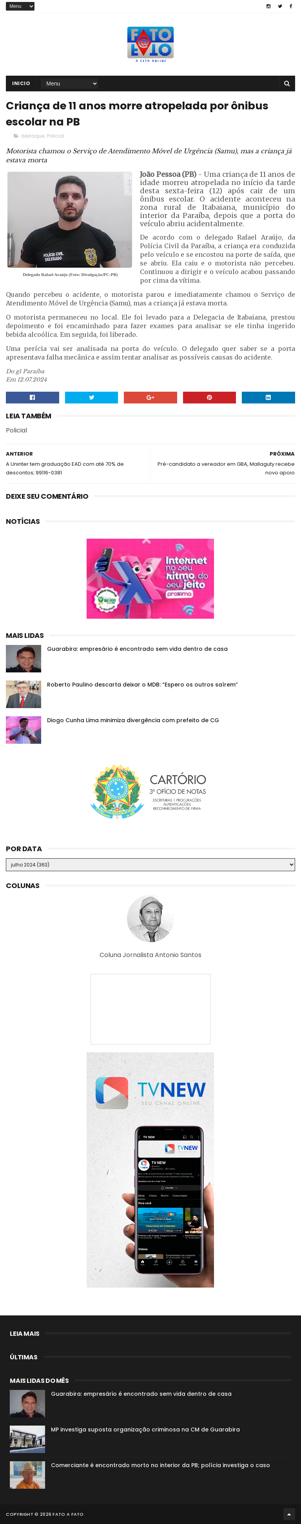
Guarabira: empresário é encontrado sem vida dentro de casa (137, 649)
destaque (32, 136)
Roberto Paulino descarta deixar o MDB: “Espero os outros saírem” (142, 684)
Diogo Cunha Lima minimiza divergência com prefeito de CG (133, 720)
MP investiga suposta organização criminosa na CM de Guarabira (145, 1429)
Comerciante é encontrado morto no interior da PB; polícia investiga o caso (160, 1465)
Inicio (21, 83)
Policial (55, 136)
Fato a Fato (68, 1514)
